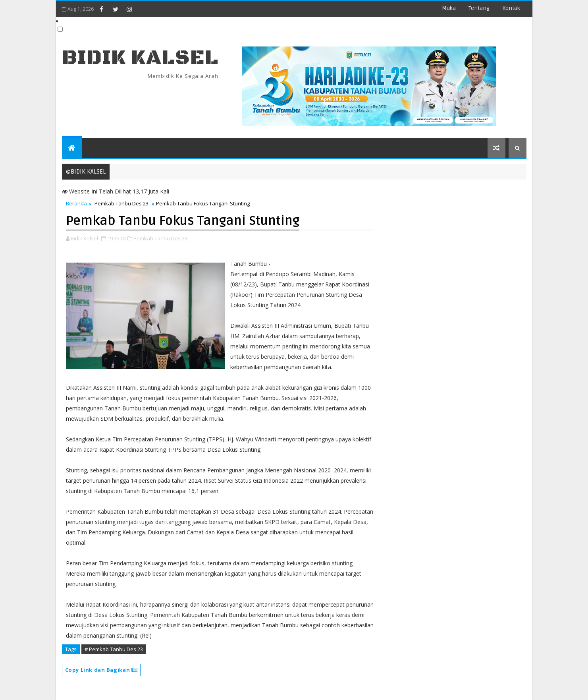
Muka (449, 8)
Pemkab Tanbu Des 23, (161, 238)
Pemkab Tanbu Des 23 (121, 203)
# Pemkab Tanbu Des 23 (114, 649)
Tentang (479, 8)
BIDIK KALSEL (140, 58)
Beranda (76, 203)
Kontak (511, 8)
